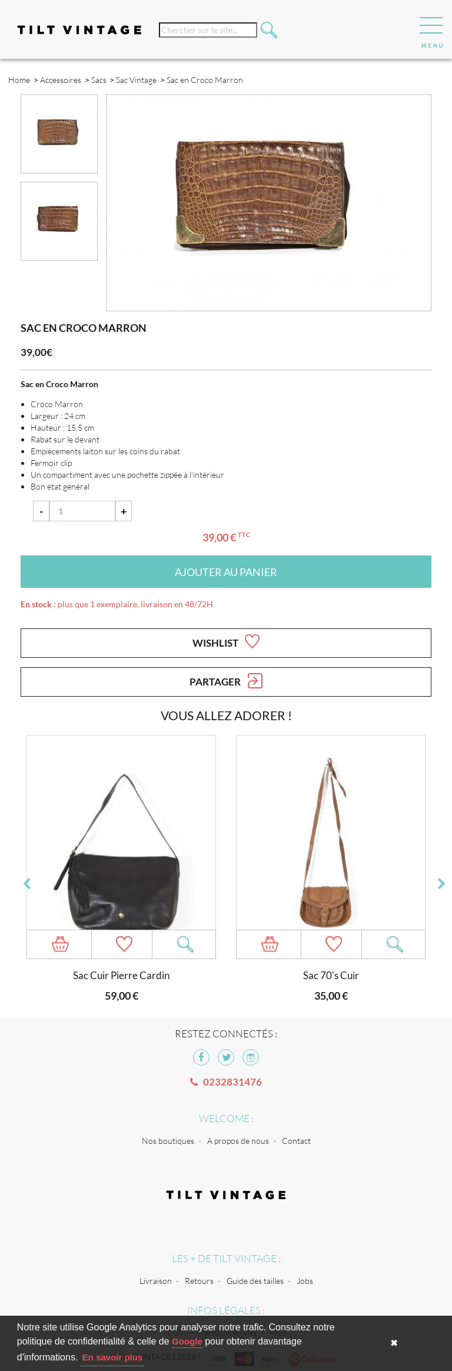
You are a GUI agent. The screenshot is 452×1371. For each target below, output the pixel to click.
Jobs (305, 1281)
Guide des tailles (255, 1281)
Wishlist (226, 641)
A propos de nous (238, 1141)
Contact (296, 1141)
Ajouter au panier (226, 571)
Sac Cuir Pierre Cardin (121, 975)
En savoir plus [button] (112, 1357)
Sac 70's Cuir (331, 975)
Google (187, 1341)
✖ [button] (394, 1343)
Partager (226, 680)
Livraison (155, 1281)
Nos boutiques (168, 1141)
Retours (199, 1281)
